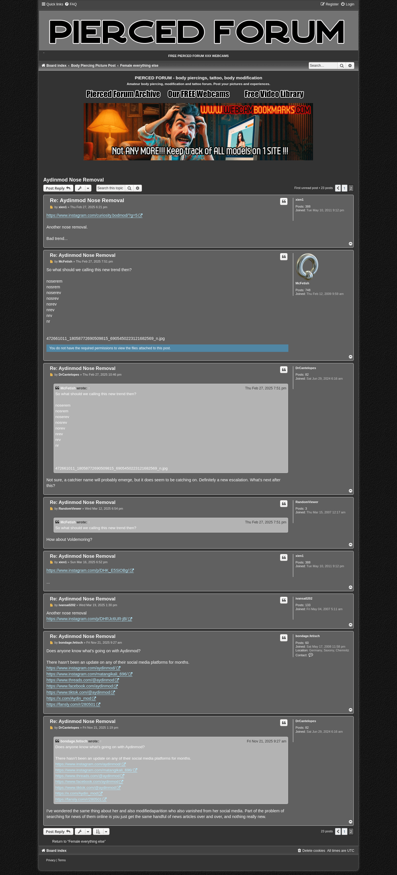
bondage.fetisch (308, 636)
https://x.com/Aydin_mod (68, 698)
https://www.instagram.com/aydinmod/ (81, 668)
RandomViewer (307, 502)
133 (307, 605)
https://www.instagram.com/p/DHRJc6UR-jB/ (86, 618)
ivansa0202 (304, 598)
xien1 (300, 199)
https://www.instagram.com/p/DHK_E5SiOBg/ (87, 570)
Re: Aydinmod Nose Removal (87, 200)
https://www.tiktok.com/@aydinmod (78, 692)
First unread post (306, 188)
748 (307, 290)
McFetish (302, 283)
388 (307, 206)
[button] (338, 188)
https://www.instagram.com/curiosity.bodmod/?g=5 (92, 215)
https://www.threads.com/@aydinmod (80, 680)
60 (307, 643)
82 (307, 374)
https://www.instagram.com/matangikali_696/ (87, 674)
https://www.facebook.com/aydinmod (79, 686)
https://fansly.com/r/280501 (70, 704)
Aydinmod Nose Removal (73, 180)
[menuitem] (70, 4)
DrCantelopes (306, 368)
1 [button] (344, 188)
